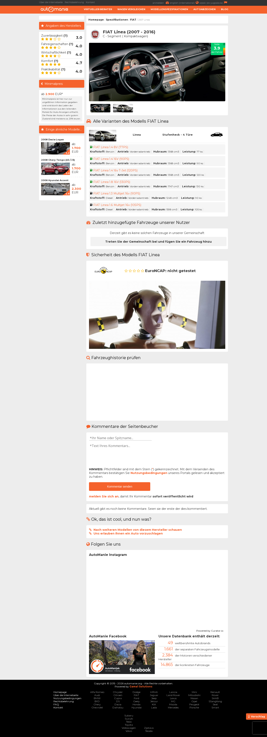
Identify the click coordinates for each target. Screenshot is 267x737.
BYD (97, 701)
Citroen (117, 695)
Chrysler (118, 692)
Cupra (118, 698)
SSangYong (215, 701)
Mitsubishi (194, 695)
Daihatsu (117, 707)
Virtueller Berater (98, 9)
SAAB (215, 698)
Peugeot (194, 704)
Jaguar (154, 695)
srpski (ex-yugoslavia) (214, 2)
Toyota (129, 724)
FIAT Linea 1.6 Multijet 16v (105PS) (117, 205)
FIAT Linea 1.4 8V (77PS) (110, 147)
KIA (154, 704)
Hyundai (137, 707)
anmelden (161, 2)
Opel (194, 701)
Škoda (149, 730)
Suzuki (129, 718)
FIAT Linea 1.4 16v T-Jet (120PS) (115, 170)
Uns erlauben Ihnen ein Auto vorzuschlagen (128, 533)
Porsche (194, 707)
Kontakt (90, 2)
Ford (136, 698)
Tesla (129, 721)
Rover (215, 695)
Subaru (128, 715)
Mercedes (173, 707)
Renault (215, 692)
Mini (194, 692)
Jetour (154, 701)
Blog (224, 9)
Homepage (96, 19)
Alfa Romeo (97, 692)
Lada (154, 707)
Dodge (136, 692)
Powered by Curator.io (209, 630)
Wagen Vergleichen (131, 9)
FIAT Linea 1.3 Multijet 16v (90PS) (117, 193)
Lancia (173, 692)
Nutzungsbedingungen (149, 473)
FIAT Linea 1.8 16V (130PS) (112, 182)
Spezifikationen (117, 19)
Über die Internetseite (51, 2)
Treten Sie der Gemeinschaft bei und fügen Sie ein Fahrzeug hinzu (158, 241)
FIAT (133, 19)
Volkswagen (129, 727)
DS (118, 701)
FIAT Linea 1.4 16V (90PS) (111, 159)
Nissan (194, 698)
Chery (97, 704)
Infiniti (154, 692)
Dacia (117, 704)
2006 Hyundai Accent (54, 180)
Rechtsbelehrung (74, 2)
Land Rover (173, 695)
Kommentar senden (119, 486)
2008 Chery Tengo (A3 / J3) (58, 159)
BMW (97, 698)
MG (173, 701)
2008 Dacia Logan (52, 139)
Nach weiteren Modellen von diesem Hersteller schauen (138, 530)
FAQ (56, 704)
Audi (97, 695)
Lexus (173, 698)
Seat (215, 704)
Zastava (149, 727)
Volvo (129, 730)
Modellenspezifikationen (169, 9)
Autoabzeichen (204, 9)
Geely (136, 701)
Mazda (173, 704)
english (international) (185, 2)
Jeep (154, 698)
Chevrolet (97, 707)
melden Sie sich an (104, 496)
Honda (136, 704)
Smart (215, 707)
